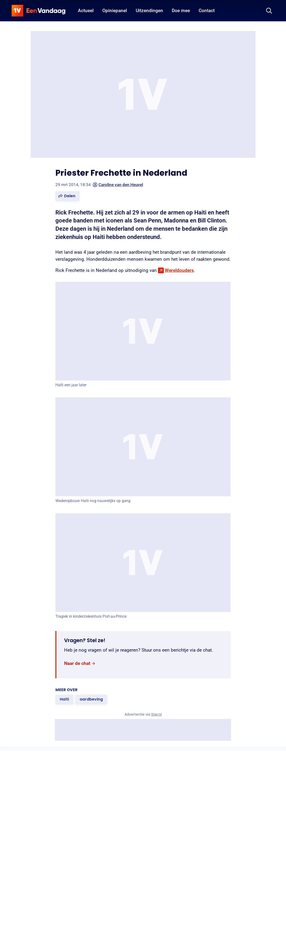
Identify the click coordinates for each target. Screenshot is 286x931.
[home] (38, 10)
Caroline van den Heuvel (118, 184)
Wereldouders (179, 270)
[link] (80, 664)
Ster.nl (156, 714)
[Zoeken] (269, 10)
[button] (67, 196)
